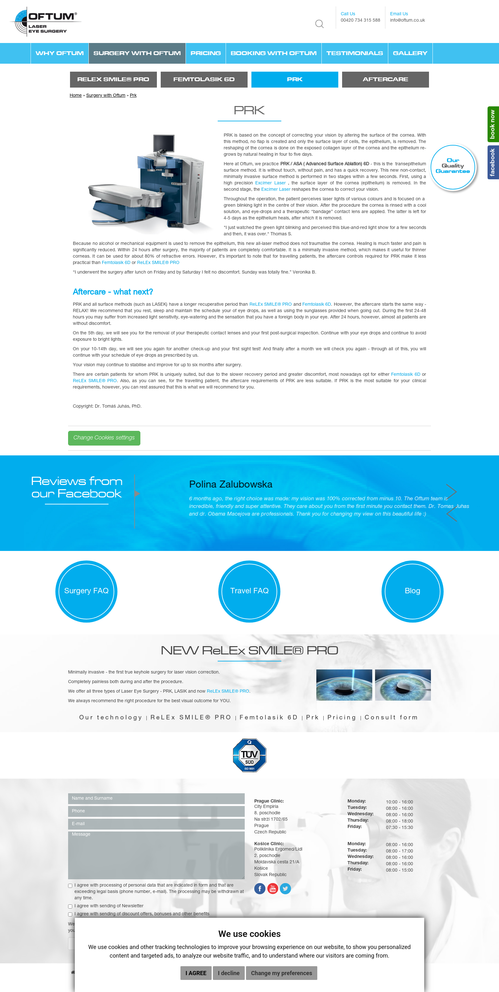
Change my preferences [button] (281, 973)
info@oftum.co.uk (407, 20)
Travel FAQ (249, 592)
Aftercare (385, 79)
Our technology (111, 718)
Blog (412, 592)
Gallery (410, 53)
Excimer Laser (270, 183)
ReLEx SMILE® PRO (113, 79)
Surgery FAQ (86, 592)
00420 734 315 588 (360, 20)
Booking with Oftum (274, 53)
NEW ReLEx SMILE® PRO (249, 650)
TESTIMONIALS (355, 53)
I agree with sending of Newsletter (106, 906)
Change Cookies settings (104, 438)
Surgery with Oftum (137, 53)
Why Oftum (60, 53)
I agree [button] (196, 973)
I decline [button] (229, 973)
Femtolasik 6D (116, 263)
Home (76, 96)
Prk (295, 79)
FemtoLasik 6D (204, 79)
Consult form (392, 718)
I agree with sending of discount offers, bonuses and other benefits (138, 914)
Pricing (206, 53)
